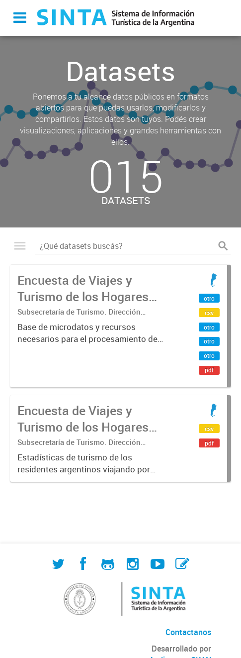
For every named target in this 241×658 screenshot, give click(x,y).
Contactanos (188, 632)
